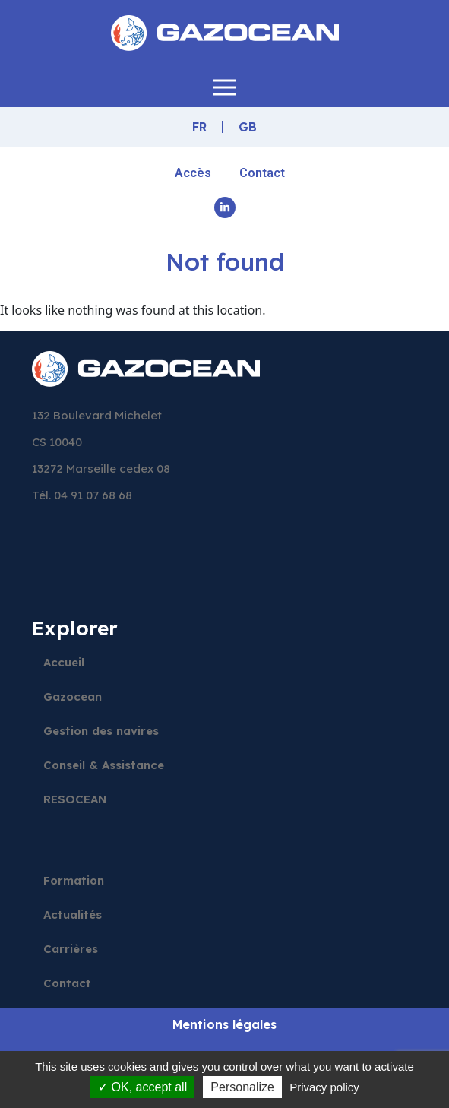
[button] (224, 86)
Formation (73, 880)
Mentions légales (224, 1024)
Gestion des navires (101, 730)
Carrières (70, 949)
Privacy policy (324, 1087)
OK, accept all (142, 1087)
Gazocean (72, 696)
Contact (262, 173)
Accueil (63, 662)
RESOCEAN (75, 799)
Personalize (242, 1087)
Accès (193, 173)
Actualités (72, 914)
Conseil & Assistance (103, 765)
